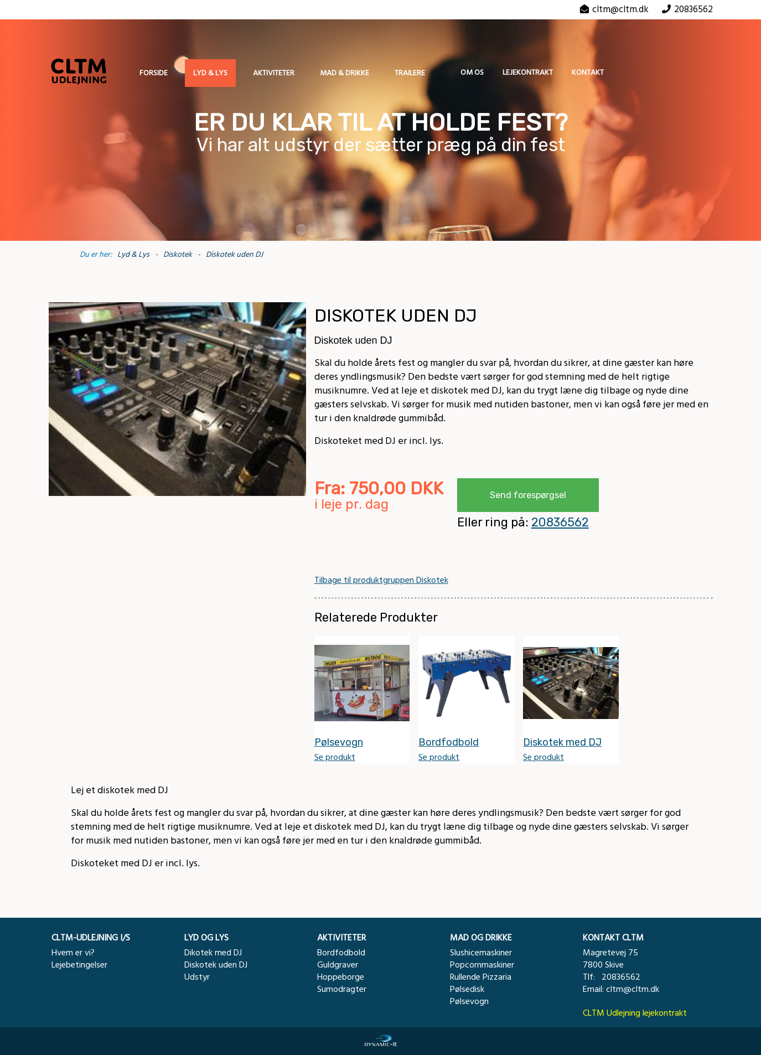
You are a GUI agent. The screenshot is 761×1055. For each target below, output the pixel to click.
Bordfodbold (341, 953)
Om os (472, 72)
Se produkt (334, 757)
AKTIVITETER (341, 938)
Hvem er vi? (73, 953)
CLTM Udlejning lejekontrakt (635, 1013)
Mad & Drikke (344, 73)
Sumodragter (341, 989)
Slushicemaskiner (481, 953)
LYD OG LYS (206, 938)
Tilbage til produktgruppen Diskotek (381, 580)
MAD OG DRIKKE (481, 938)
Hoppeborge (340, 977)
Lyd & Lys (210, 73)
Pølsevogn (469, 1001)
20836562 (560, 522)
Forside (153, 73)
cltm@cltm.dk (620, 9)
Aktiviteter (273, 73)
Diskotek (177, 254)
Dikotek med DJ (213, 953)
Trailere (410, 73)
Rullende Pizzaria (480, 977)
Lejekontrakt (528, 72)
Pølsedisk (467, 989)
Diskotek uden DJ (234, 254)
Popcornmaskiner (482, 965)
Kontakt (588, 72)
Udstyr (197, 977)
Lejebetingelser (79, 965)
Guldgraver (337, 965)
